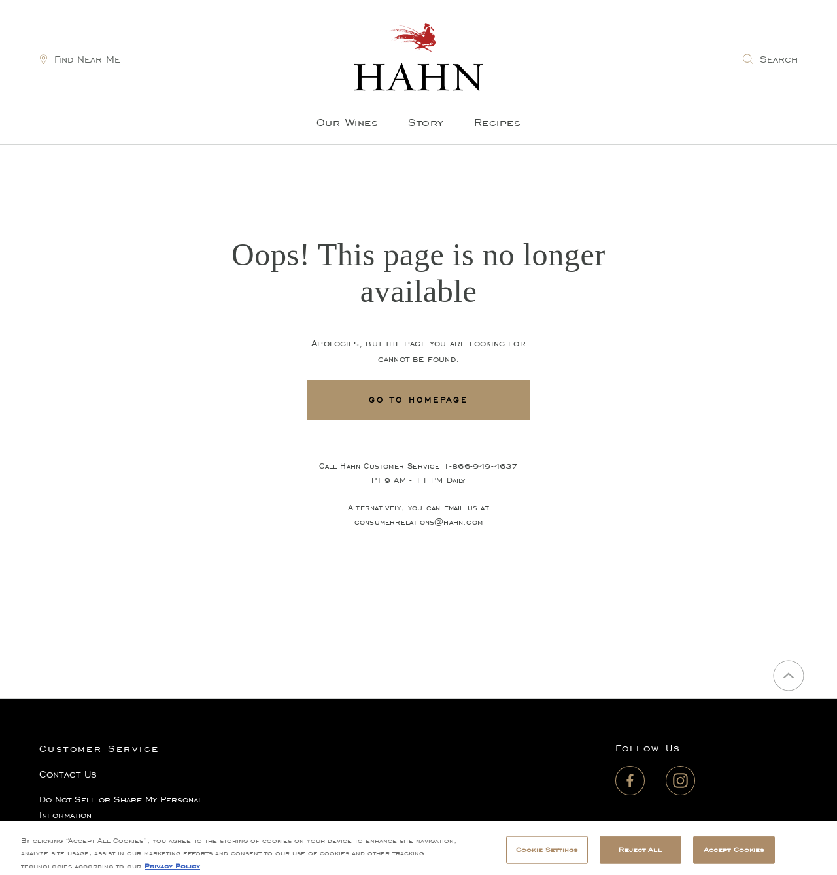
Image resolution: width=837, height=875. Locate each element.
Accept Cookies (734, 853)
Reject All (640, 853)
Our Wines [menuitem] (347, 122)
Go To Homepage (418, 399)
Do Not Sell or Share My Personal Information (121, 807)
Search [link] (779, 59)
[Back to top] (788, 675)
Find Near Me (87, 59)
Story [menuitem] (426, 122)
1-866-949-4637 (480, 466)
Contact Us (68, 774)
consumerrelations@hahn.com (418, 522)
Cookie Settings (546, 853)
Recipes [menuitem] (497, 122)
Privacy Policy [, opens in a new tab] (172, 869)
